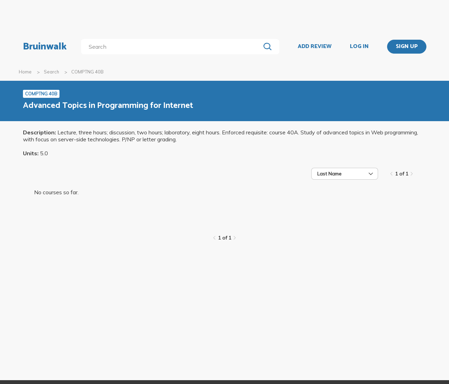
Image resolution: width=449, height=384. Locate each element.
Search (51, 72)
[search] (172, 46)
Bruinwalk (45, 46)
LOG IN (359, 46)
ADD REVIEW (314, 46)
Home (25, 72)
